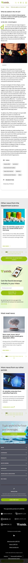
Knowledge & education (8, 473)
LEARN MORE (14, 434)
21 (19, 414)
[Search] (16, 3)
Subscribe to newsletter (12, 293)
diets (6, 25)
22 (20, 414)
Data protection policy (14, 558)
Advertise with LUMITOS (13, 541)
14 (8, 414)
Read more (5, 304)
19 (18, 253)
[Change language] (21, 3)
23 (22, 414)
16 (11, 414)
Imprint (6, 556)
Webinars (3, 468)
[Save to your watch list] (23, 3)
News (2, 447)
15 (12, 253)
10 (20, 356)
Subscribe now (14, 499)
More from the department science (14, 258)
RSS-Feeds (4, 478)
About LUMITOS (13, 544)
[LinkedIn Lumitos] (14, 535)
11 (22, 356)
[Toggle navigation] (26, 3)
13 (9, 253)
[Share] (18, 3)
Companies (4, 452)
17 (15, 253)
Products (3, 458)
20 (17, 414)
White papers (5, 463)
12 (5, 414)
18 (14, 414)
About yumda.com (14, 547)
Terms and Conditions (16, 556)
